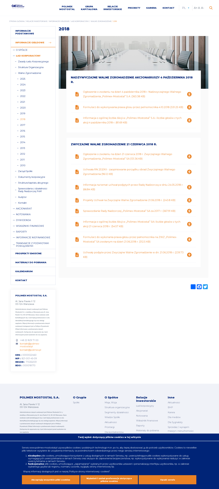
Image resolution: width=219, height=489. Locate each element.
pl (185, 8)
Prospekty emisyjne (28, 254)
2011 (22, 161)
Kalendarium (24, 272)
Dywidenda (23, 221)
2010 (22, 166)
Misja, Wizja (111, 403)
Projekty (134, 8)
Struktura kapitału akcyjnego (33, 184)
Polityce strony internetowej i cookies (89, 470)
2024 (23, 85)
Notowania (23, 215)
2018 (22, 120)
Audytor (22, 198)
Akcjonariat (24, 209)
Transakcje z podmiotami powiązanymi (32, 246)
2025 (22, 80)
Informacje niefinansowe (33, 238)
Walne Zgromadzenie (101, 22)
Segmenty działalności (117, 411)
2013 (22, 149)
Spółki (76, 403)
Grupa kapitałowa (89, 8)
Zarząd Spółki (25, 172)
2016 (22, 132)
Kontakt (168, 8)
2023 (22, 91)
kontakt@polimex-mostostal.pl (30, 346)
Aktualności (111, 420)
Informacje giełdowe (59, 22)
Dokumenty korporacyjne (31, 178)
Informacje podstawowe (24, 33)
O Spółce (22, 51)
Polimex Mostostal (67, 8)
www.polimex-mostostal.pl (43, 446)
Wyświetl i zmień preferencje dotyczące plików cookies (109, 479)
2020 (23, 109)
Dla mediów (174, 416)
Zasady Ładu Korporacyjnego (33, 62)
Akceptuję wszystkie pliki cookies (50, 479)
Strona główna (16, 22)
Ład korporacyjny (80, 22)
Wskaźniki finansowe (30, 227)
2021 (22, 103)
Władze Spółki (112, 416)
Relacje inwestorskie (112, 8)
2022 (22, 97)
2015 (22, 137)
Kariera (151, 8)
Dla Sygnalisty (175, 420)
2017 (22, 126)
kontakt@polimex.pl (30, 351)
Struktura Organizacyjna (30, 68)
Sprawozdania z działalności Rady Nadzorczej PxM (32, 191)
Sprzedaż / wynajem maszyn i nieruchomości (180, 426)
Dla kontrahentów (114, 428)
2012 (22, 155)
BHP (170, 407)
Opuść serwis (168, 479)
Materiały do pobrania (30, 263)
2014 (22, 143)
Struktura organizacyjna (117, 407)
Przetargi (110, 424)
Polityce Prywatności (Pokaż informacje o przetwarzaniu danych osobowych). (32, 330)
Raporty (21, 233)
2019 (22, 114)
